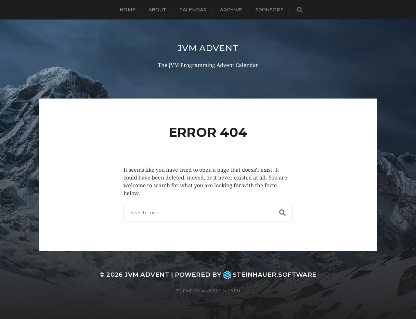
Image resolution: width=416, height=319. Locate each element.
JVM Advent (208, 47)
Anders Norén (221, 290)
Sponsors (269, 10)
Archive (231, 10)
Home (128, 10)
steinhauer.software (270, 274)
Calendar (193, 10)
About (157, 10)
